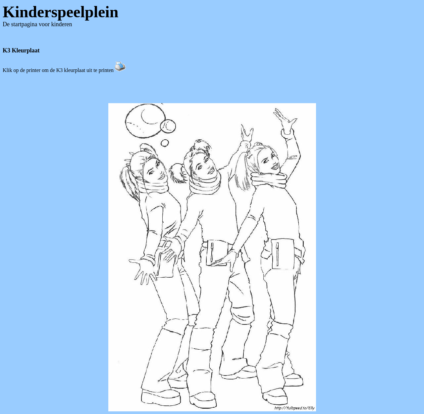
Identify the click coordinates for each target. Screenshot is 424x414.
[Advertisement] (212, 88)
